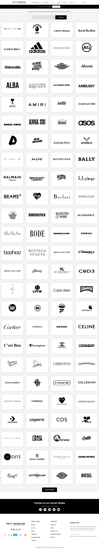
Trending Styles (35, 537)
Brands (33, 528)
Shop (32, 531)
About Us (53, 524)
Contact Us (54, 531)
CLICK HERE (56, 6)
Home (33, 524)
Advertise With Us (56, 534)
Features (34, 534)
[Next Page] (49, 489)
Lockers (33, 540)
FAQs (52, 528)
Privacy (53, 537)
